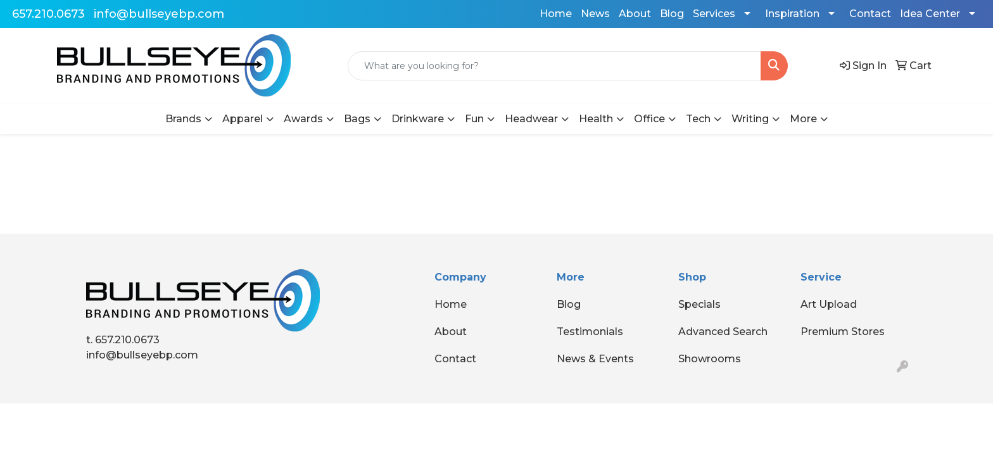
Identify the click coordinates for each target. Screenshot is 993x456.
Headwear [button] (531, 119)
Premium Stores (842, 332)
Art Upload (828, 304)
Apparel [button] (242, 119)
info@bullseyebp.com (159, 14)
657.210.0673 (48, 14)
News (595, 14)
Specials (699, 304)
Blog (672, 14)
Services (714, 14)
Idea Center (930, 14)
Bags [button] (357, 119)
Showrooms (709, 359)
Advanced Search (723, 332)
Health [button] (596, 119)
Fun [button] (474, 119)
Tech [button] (698, 119)
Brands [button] (183, 119)
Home (556, 14)
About (635, 14)
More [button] (803, 119)
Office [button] (649, 119)
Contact (870, 14)
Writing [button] (750, 119)
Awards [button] (303, 119)
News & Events (595, 359)
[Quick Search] (555, 65)
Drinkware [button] (417, 119)
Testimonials (590, 332)
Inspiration (792, 14)
